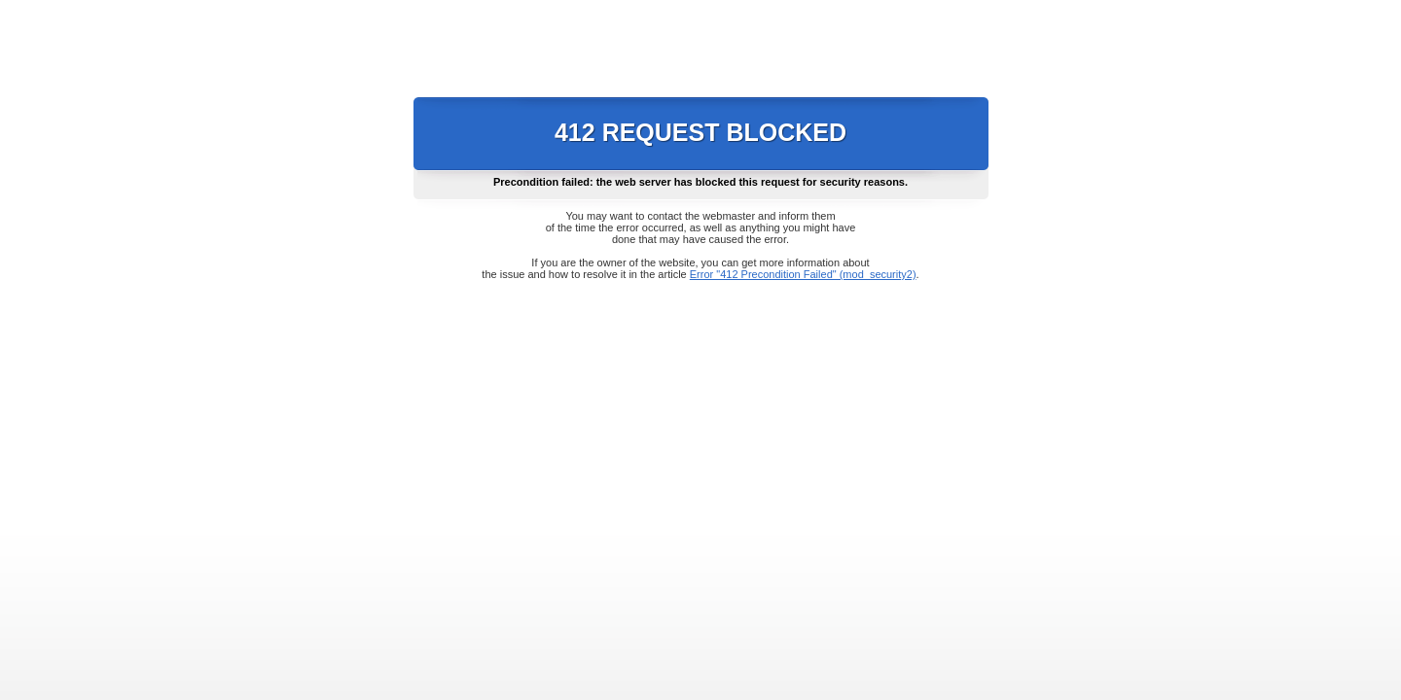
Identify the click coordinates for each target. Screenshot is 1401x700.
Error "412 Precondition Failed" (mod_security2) (803, 274)
